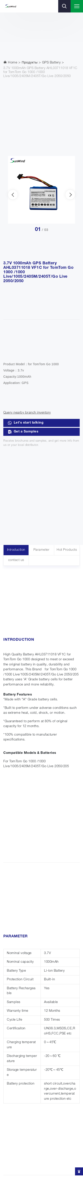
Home (10, 62)
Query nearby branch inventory (27, 412)
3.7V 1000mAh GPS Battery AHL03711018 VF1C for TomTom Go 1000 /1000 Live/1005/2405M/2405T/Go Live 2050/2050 (40, 72)
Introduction (16, 550)
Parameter (41, 550)
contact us (16, 560)
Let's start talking (25, 423)
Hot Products (67, 550)
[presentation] (13, 195)
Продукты (30, 62)
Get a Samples (23, 432)
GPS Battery (51, 62)
